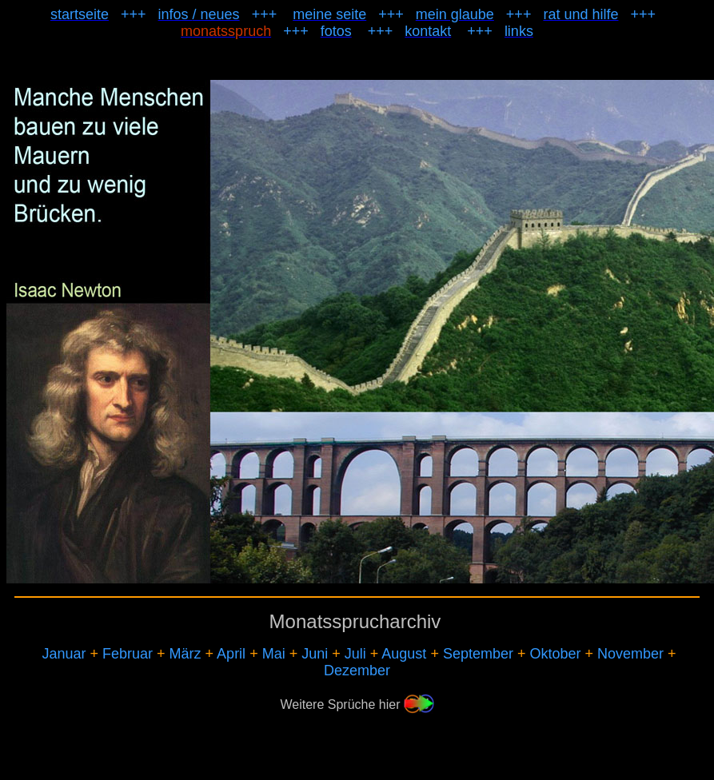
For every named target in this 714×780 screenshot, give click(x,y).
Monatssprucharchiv (355, 621)
